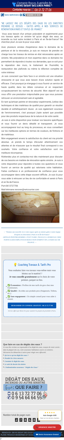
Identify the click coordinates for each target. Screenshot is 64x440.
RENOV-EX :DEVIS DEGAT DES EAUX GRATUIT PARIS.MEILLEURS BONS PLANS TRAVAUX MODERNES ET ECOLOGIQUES (31, 434)
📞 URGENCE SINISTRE (46, 427)
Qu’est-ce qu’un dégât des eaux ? (17, 355)
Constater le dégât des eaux (14, 361)
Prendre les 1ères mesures (14, 358)
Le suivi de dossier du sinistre (15, 364)
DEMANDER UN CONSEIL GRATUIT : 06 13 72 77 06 (32, 305)
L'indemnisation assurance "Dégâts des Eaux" (21, 367)
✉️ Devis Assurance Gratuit (47, 434)
